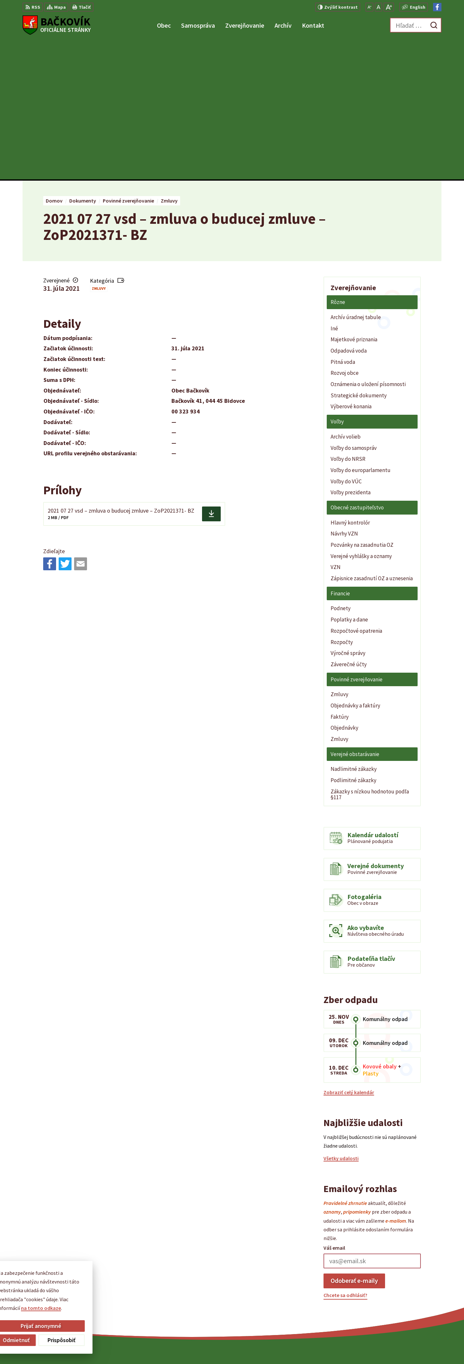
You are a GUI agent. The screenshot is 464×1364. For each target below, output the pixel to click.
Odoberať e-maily (354, 1141)
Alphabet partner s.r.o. (263, 1346)
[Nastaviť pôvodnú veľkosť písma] (378, 7)
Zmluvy (99, 149)
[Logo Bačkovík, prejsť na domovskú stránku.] (57, 25)
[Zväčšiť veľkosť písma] (388, 7)
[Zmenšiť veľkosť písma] (369, 7)
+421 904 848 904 (400, 1295)
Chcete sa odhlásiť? (345, 1155)
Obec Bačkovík (347, 1346)
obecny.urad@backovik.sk (411, 1303)
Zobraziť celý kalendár (349, 953)
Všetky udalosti (341, 1019)
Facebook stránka (402, 1310)
